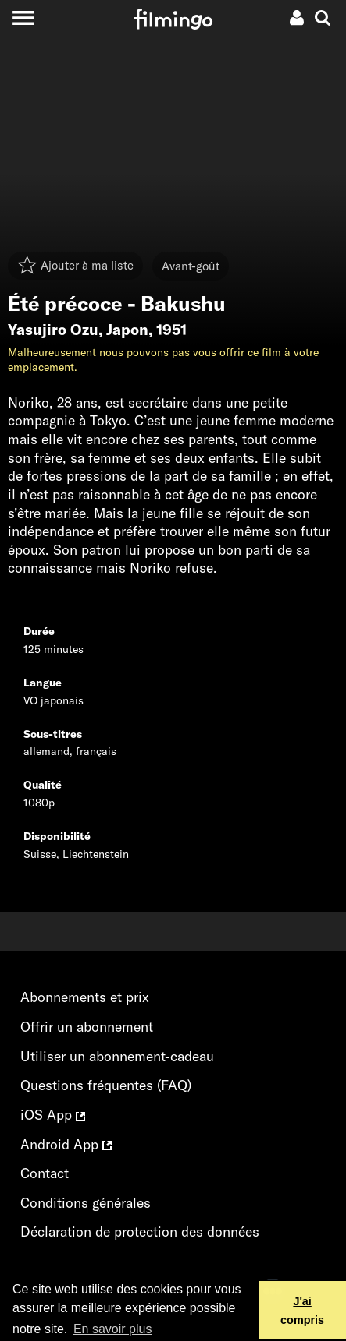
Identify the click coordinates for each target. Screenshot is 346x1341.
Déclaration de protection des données (139, 1231)
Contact (44, 1173)
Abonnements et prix (84, 997)
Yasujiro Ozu (53, 329)
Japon (127, 329)
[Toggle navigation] (23, 17)
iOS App (52, 1115)
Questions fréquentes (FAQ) (105, 1085)
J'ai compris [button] (302, 1310)
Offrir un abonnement (86, 1027)
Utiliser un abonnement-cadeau (117, 1056)
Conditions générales (85, 1203)
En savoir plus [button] (112, 1329)
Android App (66, 1144)
